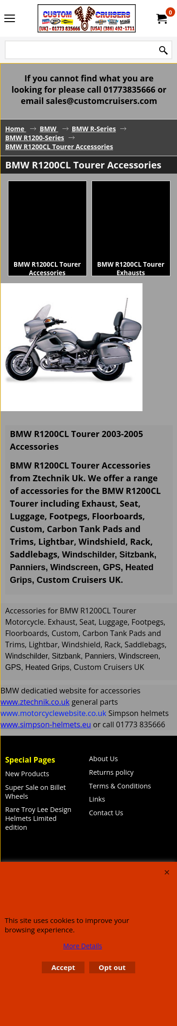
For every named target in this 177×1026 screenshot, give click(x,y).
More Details (82, 945)
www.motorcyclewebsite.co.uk (53, 713)
